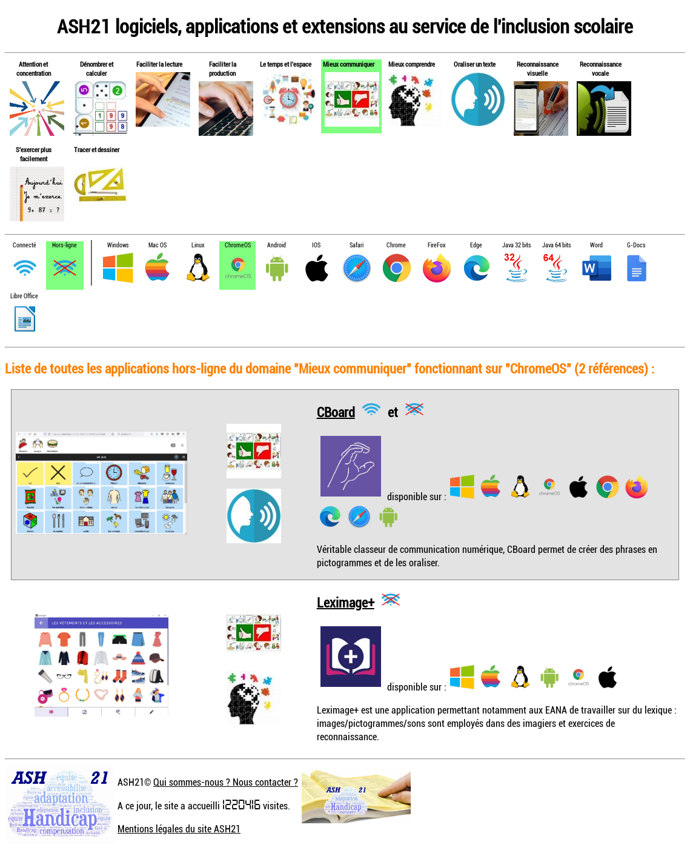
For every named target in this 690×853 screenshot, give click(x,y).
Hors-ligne (64, 245)
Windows (117, 245)
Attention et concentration (33, 68)
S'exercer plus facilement (33, 154)
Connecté (24, 245)
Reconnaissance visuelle (538, 68)
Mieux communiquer (348, 64)
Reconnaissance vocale (601, 68)
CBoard (336, 411)
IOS (316, 245)
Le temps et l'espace (285, 64)
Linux (197, 245)
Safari (356, 245)
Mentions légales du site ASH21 (179, 828)
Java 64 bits (556, 245)
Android (276, 245)
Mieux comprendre (411, 64)
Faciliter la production (222, 68)
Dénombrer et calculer (96, 68)
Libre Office (24, 296)
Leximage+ (345, 601)
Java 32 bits (516, 245)
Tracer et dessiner (96, 149)
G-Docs (636, 245)
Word (596, 245)
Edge (476, 245)
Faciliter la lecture (159, 64)
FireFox (436, 245)
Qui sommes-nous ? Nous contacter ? (225, 782)
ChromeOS (238, 245)
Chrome (396, 245)
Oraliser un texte (475, 64)
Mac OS (157, 245)
